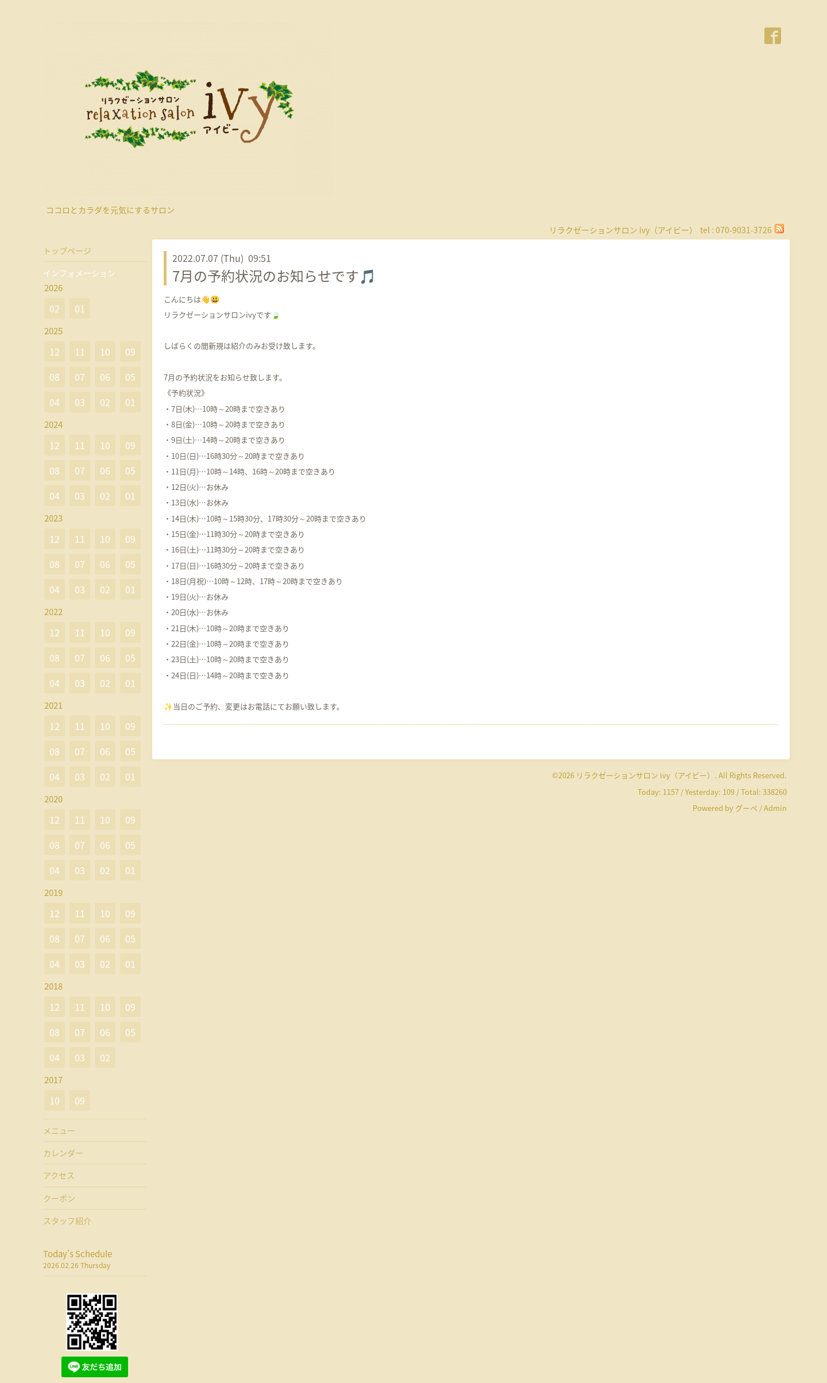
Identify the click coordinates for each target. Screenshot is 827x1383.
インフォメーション (79, 273)
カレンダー (63, 1152)
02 (54, 308)
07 (80, 377)
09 (130, 351)
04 (54, 402)
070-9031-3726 (744, 229)
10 (105, 351)
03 (80, 402)
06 (105, 377)
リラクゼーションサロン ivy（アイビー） (645, 775)
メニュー (59, 1130)
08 (54, 377)
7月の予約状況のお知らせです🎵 (274, 275)
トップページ (67, 250)
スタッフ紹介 (67, 1220)
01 (80, 308)
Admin (775, 807)
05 (130, 377)
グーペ (746, 807)
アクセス (59, 1175)
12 (54, 351)
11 (80, 351)
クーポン (59, 1198)
